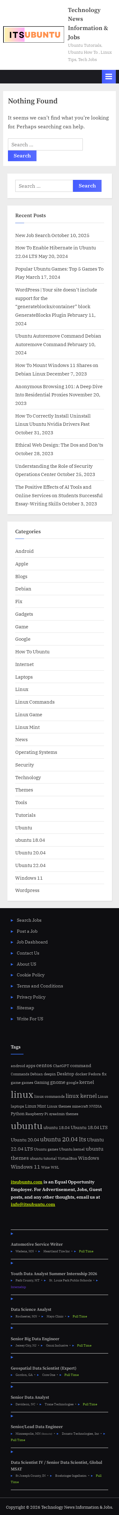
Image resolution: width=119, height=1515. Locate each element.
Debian (23, 588)
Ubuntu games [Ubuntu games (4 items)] (46, 1149)
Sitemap (25, 1008)
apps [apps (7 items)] (30, 1065)
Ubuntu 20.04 (30, 852)
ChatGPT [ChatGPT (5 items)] (61, 1065)
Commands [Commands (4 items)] (20, 1074)
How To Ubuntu (32, 651)
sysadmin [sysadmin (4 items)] (57, 1114)
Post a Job (27, 931)
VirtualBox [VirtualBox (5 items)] (67, 1158)
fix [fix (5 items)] (104, 1074)
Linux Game (28, 714)
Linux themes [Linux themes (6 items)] (59, 1106)
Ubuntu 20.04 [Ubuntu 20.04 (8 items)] (25, 1140)
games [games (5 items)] (27, 1082)
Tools (21, 802)
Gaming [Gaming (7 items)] (41, 1082)
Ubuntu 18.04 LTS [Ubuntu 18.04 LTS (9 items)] (89, 1127)
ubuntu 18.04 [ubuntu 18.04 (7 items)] (56, 1127)
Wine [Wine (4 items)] (45, 1167)
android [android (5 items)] (18, 1065)
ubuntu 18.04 (30, 840)
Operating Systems (36, 752)
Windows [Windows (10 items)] (88, 1158)
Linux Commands (35, 702)
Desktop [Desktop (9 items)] (65, 1074)
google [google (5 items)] (72, 1082)
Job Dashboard (32, 942)
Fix (18, 601)
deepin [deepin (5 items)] (50, 1074)
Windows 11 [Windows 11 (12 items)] (25, 1167)
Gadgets (24, 614)
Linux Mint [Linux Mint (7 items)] (35, 1106)
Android (24, 551)
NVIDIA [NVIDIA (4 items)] (95, 1106)
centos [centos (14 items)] (44, 1065)
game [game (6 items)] (16, 1082)
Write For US (30, 1019)
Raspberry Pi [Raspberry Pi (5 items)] (36, 1113)
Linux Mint (27, 727)
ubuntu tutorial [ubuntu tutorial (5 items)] (43, 1158)
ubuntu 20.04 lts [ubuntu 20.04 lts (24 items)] (63, 1139)
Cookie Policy (30, 975)
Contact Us (28, 953)
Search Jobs (29, 920)
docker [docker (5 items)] (81, 1074)
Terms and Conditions (40, 986)
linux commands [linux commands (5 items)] (49, 1096)
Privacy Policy (31, 997)
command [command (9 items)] (80, 1065)
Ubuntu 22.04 (30, 865)
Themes (24, 789)
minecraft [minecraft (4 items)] (80, 1106)
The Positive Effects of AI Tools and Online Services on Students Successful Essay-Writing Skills (59, 495)
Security (24, 764)
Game (21, 626)
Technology (28, 777)
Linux (21, 689)
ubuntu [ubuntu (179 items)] (27, 1126)
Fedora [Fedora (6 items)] (94, 1073)
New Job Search (32, 235)
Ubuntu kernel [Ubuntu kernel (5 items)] (72, 1149)
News (21, 739)
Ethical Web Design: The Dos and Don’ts (59, 445)
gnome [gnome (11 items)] (57, 1082)
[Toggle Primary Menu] (109, 76)
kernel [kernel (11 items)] (86, 1082)
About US (26, 964)
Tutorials (25, 815)
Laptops (24, 677)
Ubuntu (23, 827)
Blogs (21, 576)
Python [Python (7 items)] (17, 1113)
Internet (24, 664)
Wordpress (27, 890)
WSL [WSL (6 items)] (55, 1167)
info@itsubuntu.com (33, 1204)
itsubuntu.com (27, 1182)
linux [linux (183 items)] (22, 1094)
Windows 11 (29, 878)
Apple (21, 563)
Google (22, 639)
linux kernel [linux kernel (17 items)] (81, 1095)
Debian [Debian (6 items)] (36, 1073)
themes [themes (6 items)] (72, 1113)
